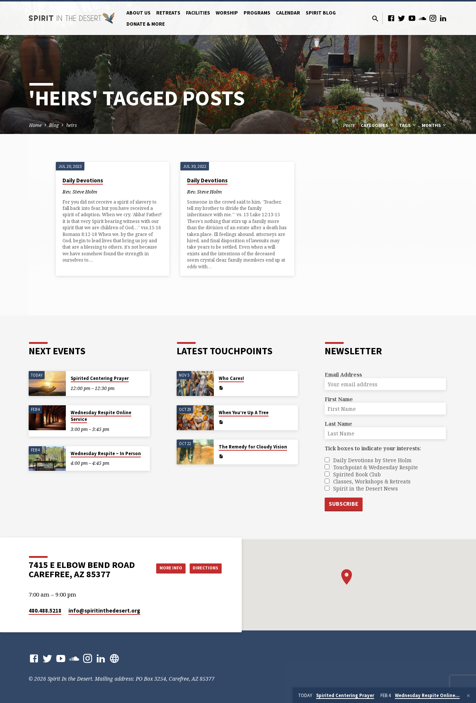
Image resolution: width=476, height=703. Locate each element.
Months (434, 125)
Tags (408, 125)
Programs (257, 13)
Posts (349, 125)
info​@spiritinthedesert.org (104, 610)
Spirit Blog (321, 13)
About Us (138, 13)
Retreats (168, 13)
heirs (71, 125)
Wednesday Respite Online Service (101, 415)
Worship (227, 13)
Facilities (198, 13)
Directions (203, 575)
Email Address (343, 374)
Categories (377, 125)
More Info (203, 560)
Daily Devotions (82, 180)
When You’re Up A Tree (243, 412)
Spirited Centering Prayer (100, 378)
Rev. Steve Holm (79, 191)
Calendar (288, 13)
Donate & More (145, 24)
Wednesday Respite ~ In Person (106, 453)
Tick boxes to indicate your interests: (373, 447)
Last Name (338, 423)
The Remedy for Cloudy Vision (253, 446)
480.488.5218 (45, 610)
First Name (339, 398)
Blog (54, 125)
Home (35, 125)
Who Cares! (231, 378)
